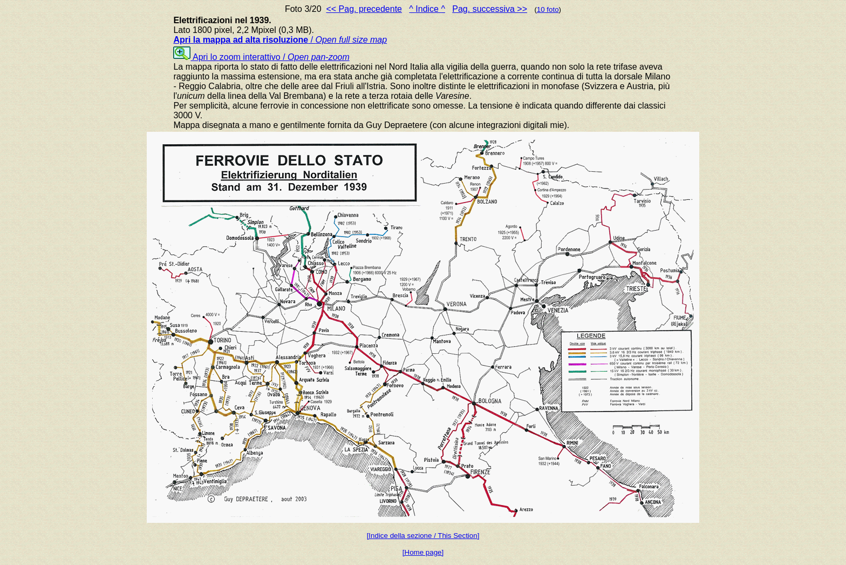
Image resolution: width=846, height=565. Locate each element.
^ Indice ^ (427, 9)
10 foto (548, 9)
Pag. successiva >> (489, 9)
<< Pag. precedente (364, 9)
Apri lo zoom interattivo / (261, 57)
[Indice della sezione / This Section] (423, 536)
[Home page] (423, 552)
